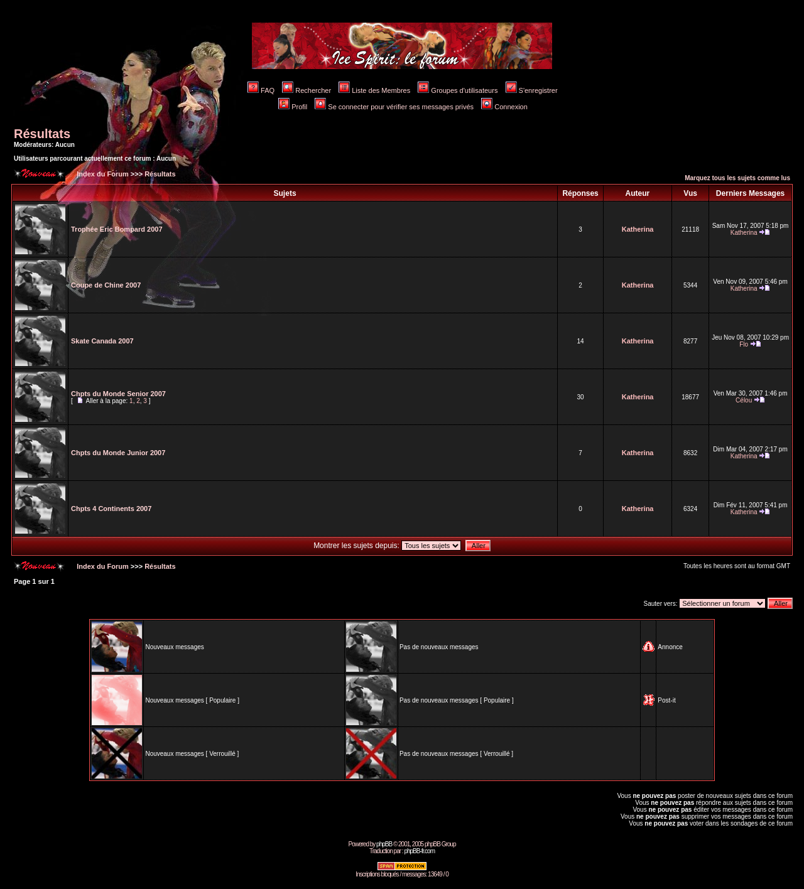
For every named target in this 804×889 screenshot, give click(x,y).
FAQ (260, 90)
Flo (743, 344)
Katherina (638, 229)
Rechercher (306, 90)
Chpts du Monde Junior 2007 (118, 452)
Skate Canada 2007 (102, 341)
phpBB (384, 844)
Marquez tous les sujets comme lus (737, 178)
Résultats (42, 134)
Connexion (504, 106)
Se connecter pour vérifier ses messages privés (394, 106)
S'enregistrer (532, 90)
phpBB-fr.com (419, 851)
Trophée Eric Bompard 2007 (117, 229)
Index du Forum (102, 174)
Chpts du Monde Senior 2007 (118, 393)
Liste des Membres (374, 90)
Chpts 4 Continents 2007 (111, 508)
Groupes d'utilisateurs (457, 90)
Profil (292, 106)
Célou (744, 400)
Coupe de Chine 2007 (106, 285)
